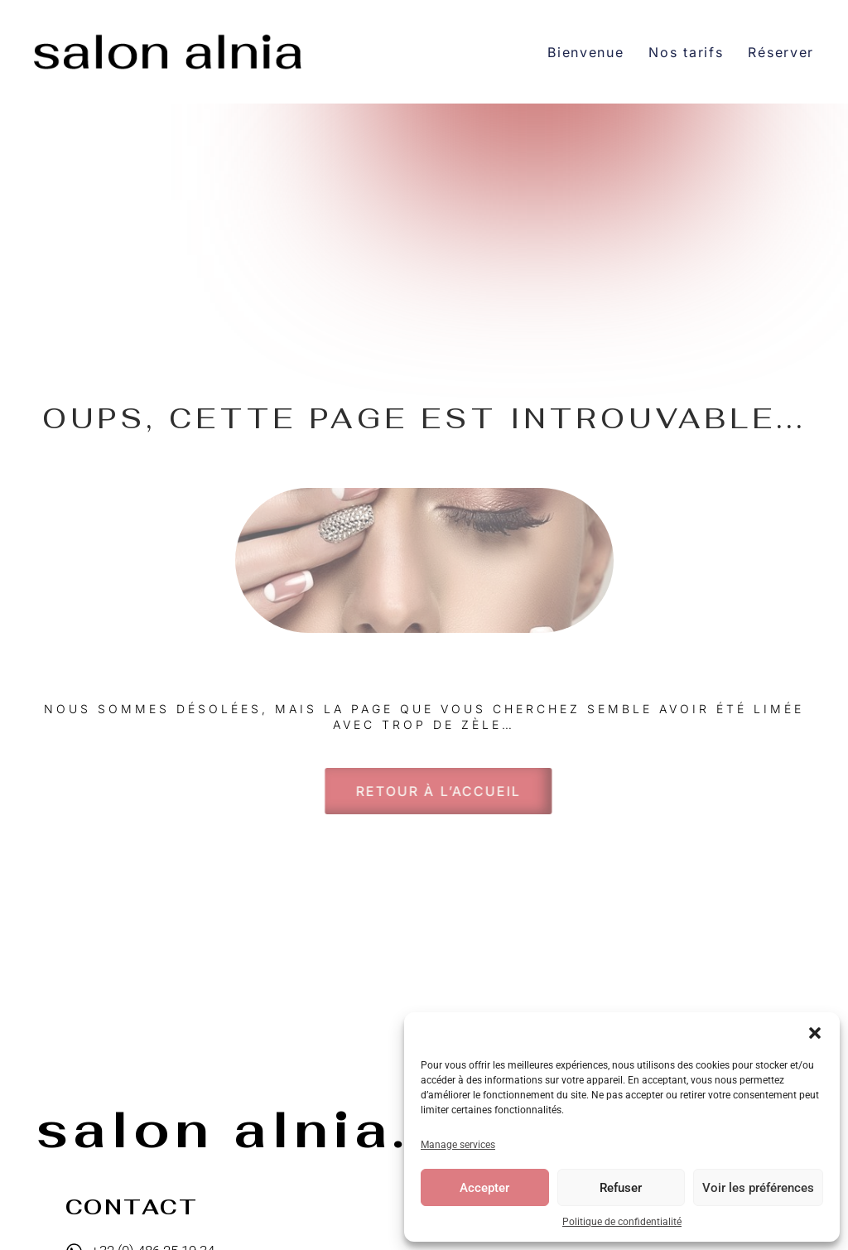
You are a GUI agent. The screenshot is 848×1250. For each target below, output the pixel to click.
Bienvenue (585, 52)
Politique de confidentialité (622, 1222)
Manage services (458, 1145)
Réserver (781, 52)
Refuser (621, 1187)
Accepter (484, 1187)
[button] (815, 1033)
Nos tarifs (685, 52)
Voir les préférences (758, 1187)
